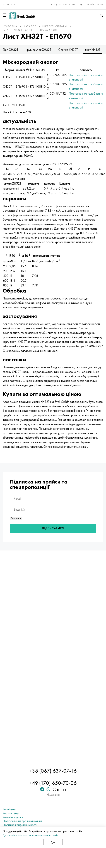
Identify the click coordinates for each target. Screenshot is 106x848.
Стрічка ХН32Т (68, 50)
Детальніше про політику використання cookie (30, 835)
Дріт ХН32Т (10, 50)
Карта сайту (11, 813)
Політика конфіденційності (20, 825)
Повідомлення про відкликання (22, 821)
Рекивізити (9, 809)
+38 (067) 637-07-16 (53, 771)
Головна (10, 26)
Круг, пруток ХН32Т (38, 50)
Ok (53, 842)
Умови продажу (13, 817)
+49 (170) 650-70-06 (63, 4)
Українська (95, 4)
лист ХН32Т (92, 50)
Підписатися (53, 528)
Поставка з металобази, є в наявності (86, 77)
